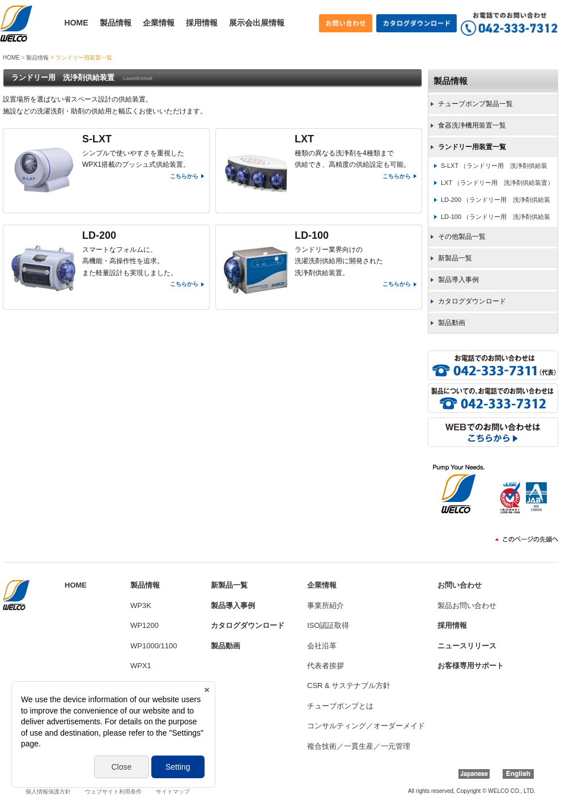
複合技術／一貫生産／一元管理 (358, 746)
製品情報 (115, 22)
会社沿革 (322, 646)
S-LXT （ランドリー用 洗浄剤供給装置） (487, 168)
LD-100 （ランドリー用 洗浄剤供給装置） (489, 219)
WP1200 (144, 625)
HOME (76, 22)
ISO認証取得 (328, 625)
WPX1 (140, 665)
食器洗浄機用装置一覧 (472, 125)
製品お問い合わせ (466, 605)
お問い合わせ (459, 585)
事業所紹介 (325, 605)
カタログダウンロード (472, 301)
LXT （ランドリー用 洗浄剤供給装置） (497, 182)
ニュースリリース (466, 646)
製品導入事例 (458, 280)
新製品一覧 (455, 258)
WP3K (140, 605)
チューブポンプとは (340, 706)
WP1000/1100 (153, 646)
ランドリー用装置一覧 (472, 147)
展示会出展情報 (256, 22)
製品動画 (451, 323)
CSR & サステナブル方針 (348, 685)
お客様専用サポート (470, 665)
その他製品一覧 (462, 236)
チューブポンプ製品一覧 (475, 104)
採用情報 (202, 22)
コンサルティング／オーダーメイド (366, 725)
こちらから (184, 176)
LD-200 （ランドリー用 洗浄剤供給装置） (489, 202)
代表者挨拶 (325, 665)
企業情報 (159, 22)
